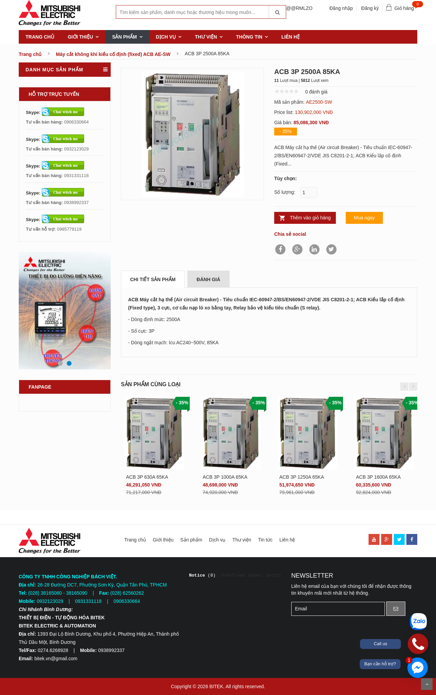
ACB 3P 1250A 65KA (301, 477)
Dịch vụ (166, 37)
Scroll (427, 684)
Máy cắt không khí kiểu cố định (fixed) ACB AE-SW (113, 54)
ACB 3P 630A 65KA (147, 477)
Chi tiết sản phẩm (152, 279)
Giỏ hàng (405, 6)
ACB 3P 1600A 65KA (378, 477)
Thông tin (249, 37)
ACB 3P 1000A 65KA (225, 477)
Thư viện (206, 37)
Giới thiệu (80, 37)
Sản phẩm (124, 37)
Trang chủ (40, 37)
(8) (202, 575)
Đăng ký (370, 8)
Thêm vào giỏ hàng (310, 217)
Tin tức (265, 539)
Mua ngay (364, 217)
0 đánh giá (316, 92)
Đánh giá (208, 279)
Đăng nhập (341, 8)
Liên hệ (290, 37)
